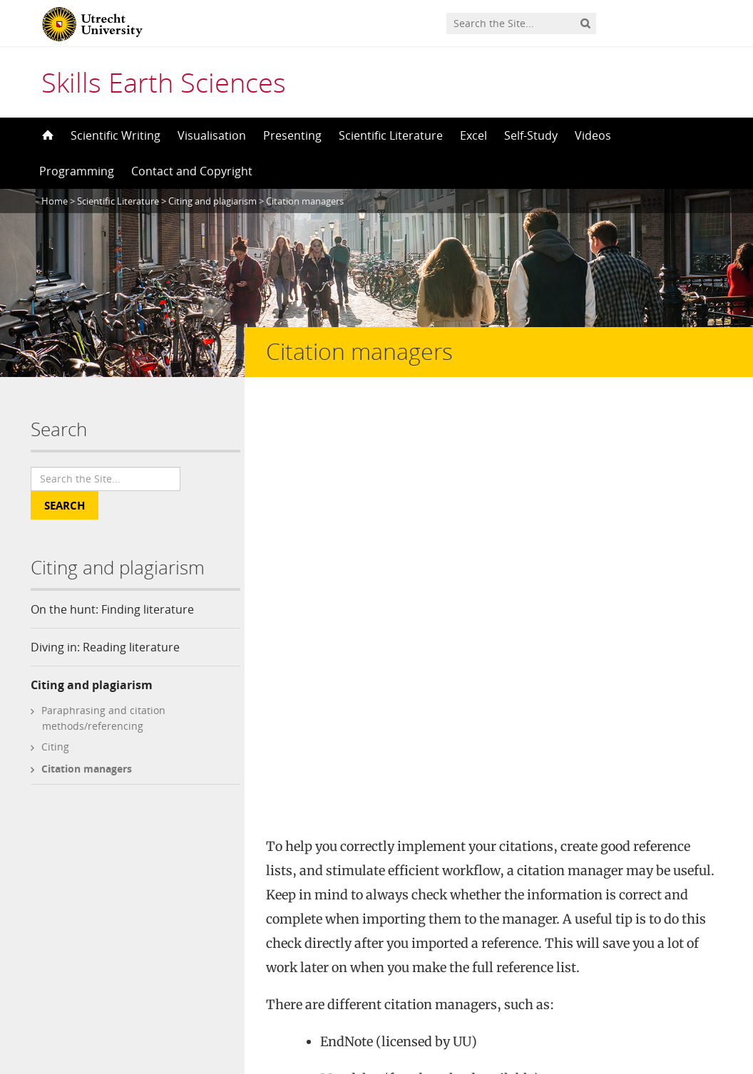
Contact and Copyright (191, 171)
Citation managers (86, 768)
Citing (55, 746)
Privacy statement (658, 1009)
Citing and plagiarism (92, 685)
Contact (252, 935)
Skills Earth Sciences (163, 81)
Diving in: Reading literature (105, 647)
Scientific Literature (391, 135)
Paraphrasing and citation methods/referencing (103, 718)
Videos (593, 135)
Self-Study (531, 135)
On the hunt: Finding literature (112, 609)
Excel (473, 135)
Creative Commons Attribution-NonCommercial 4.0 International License (454, 911)
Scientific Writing (115, 135)
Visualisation (212, 135)
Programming (76, 171)
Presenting (292, 135)
